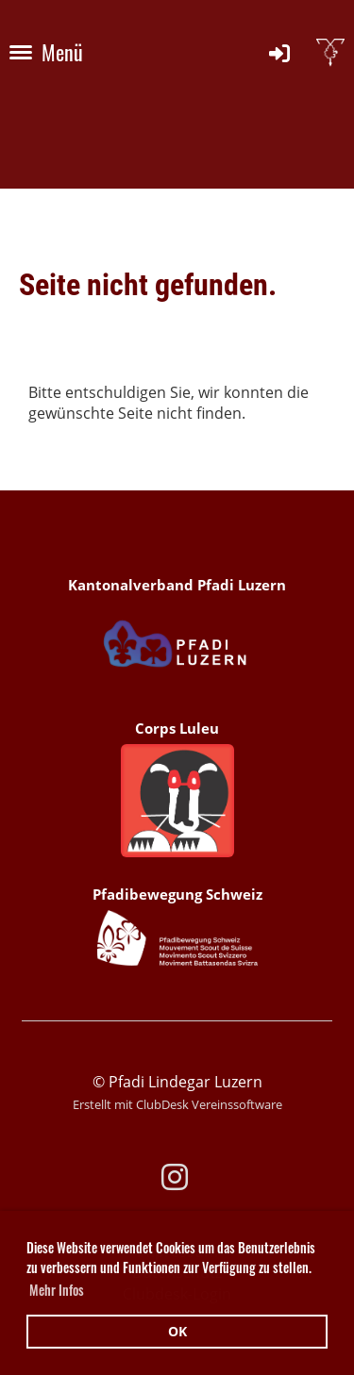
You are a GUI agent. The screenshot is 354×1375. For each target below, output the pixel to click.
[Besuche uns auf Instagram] (174, 1176)
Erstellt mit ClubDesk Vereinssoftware (177, 1104)
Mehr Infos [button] (56, 1290)
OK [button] (177, 1331)
